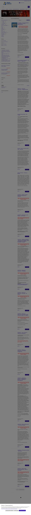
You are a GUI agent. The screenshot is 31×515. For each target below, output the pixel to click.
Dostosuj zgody (16, 510)
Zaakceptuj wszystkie (22, 510)
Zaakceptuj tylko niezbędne (9, 510)
